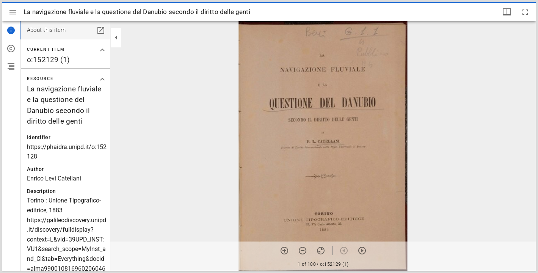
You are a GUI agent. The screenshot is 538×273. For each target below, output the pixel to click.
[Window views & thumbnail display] (507, 12)
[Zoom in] (284, 251)
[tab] (11, 30)
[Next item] (362, 251)
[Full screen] (525, 12)
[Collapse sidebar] (116, 37)
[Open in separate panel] (101, 30)
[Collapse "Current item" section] (102, 50)
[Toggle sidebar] (13, 12)
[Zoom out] (302, 251)
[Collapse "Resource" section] (102, 79)
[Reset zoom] (321, 251)
